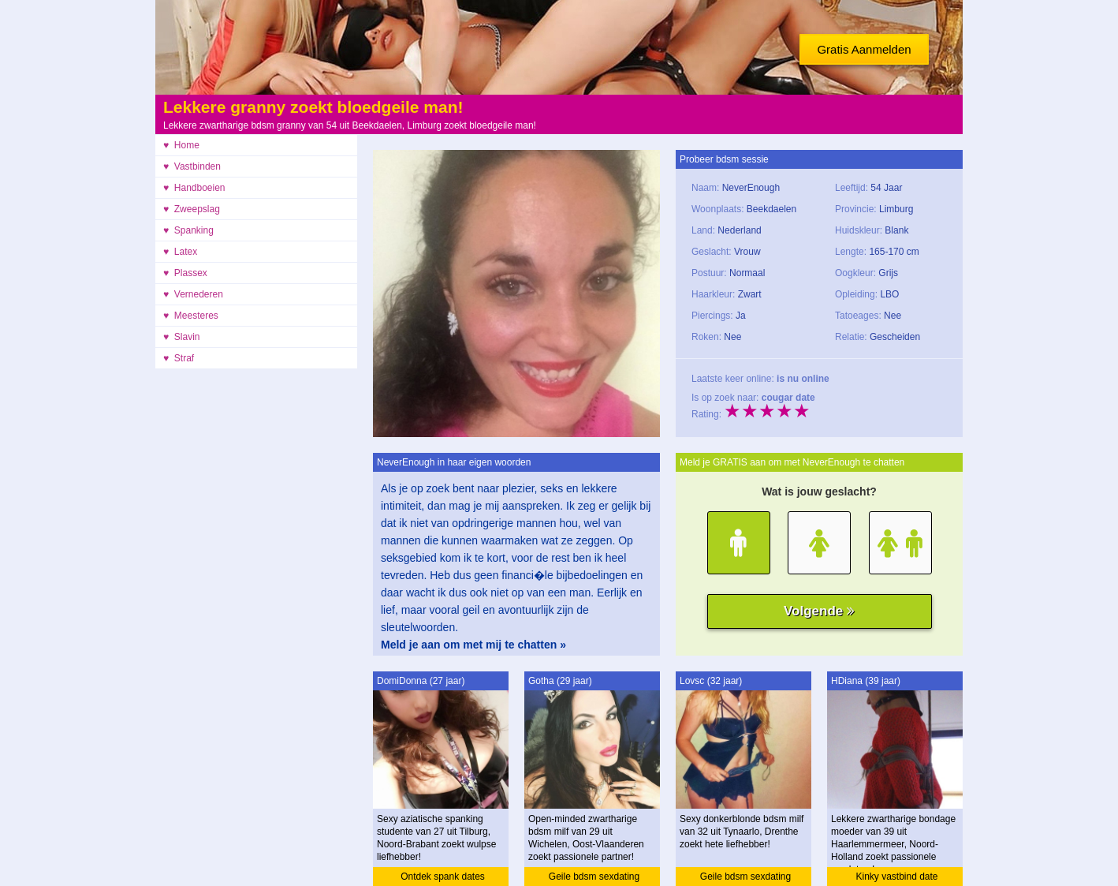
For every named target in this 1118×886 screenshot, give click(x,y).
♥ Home (181, 145)
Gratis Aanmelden (864, 49)
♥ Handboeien (194, 187)
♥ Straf (178, 358)
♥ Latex (180, 251)
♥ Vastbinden (192, 166)
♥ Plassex (185, 273)
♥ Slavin (181, 336)
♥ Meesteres (190, 315)
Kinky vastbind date (896, 876)
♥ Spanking (188, 230)
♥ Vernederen (193, 294)
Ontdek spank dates (443, 876)
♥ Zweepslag (191, 209)
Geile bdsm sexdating (594, 876)
